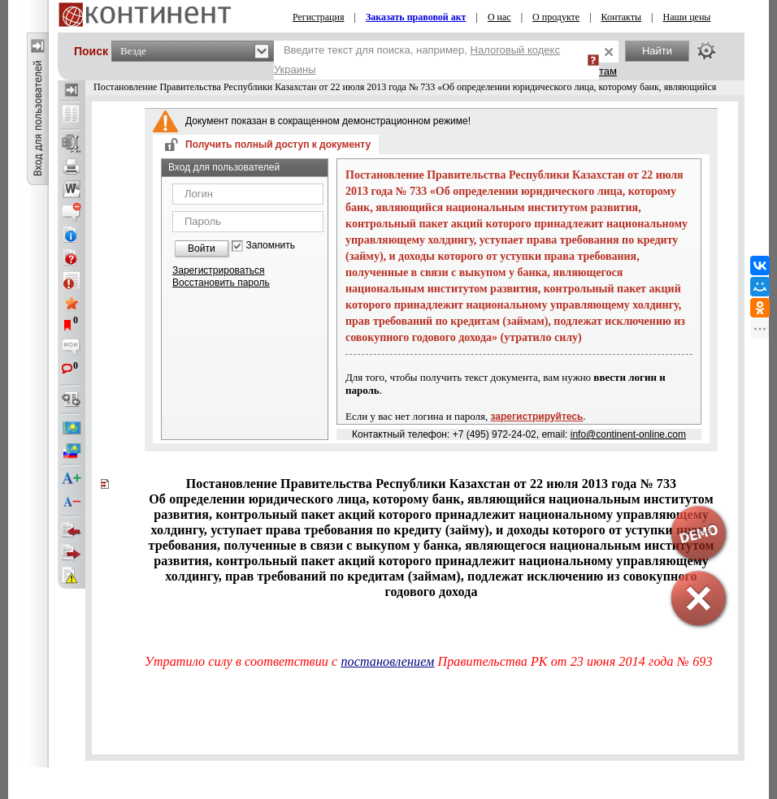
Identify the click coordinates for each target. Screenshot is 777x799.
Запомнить (270, 245)
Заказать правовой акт (416, 17)
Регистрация (319, 17)
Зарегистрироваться (218, 270)
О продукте (555, 17)
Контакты (621, 17)
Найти (657, 51)
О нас (499, 17)
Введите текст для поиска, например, (417, 60)
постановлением (387, 661)
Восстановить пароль (221, 282)
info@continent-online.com (628, 434)
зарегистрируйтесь (537, 416)
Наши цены (687, 17)
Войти (201, 248)
